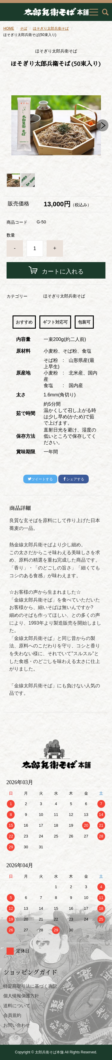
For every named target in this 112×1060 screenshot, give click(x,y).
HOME (8, 28)
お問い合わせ (16, 1025)
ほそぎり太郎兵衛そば (51, 28)
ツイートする (40, 479)
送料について (16, 1005)
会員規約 (12, 1015)
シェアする (73, 479)
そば (23, 28)
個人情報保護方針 (21, 995)
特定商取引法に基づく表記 (30, 986)
